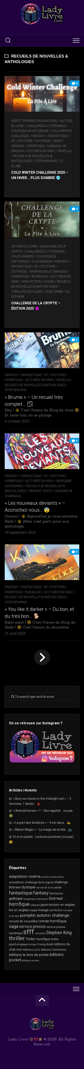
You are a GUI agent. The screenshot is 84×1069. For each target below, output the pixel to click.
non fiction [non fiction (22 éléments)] (56, 910)
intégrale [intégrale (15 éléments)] (35, 905)
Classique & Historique (30, 131)
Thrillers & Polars (26, 291)
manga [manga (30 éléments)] (43, 910)
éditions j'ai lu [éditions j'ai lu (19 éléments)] (31, 949)
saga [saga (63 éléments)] (13, 926)
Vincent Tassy (40, 491)
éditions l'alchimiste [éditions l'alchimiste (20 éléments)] (53, 949)
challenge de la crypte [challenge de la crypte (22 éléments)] (39, 882)
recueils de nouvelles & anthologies (35, 385)
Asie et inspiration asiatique (34, 121)
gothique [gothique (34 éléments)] (16, 898)
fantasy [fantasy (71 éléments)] (41, 893)
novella (64, 151)
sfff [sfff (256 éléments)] (28, 932)
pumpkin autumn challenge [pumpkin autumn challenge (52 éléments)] (44, 915)
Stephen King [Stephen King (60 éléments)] (59, 932)
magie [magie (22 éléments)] (33, 910)
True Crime (54, 291)
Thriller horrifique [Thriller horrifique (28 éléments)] (38, 939)
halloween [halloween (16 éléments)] (42, 899)
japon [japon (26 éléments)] (45, 904)
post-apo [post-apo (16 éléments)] (14, 916)
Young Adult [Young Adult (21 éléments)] (45, 944)
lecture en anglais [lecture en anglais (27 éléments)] (62, 905)
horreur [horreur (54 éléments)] (56, 898)
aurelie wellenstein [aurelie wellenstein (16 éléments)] (52, 876)
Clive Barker (42, 261)
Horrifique (36, 146)
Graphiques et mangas (48, 271)
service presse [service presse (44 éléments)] (32, 926)
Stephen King (46, 161)
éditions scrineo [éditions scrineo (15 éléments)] (30, 960)
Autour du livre (24, 246)
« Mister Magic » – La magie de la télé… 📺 (42, 829)
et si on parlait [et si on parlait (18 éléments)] (53, 887)
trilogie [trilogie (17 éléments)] (32, 944)
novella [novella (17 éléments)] (67, 910)
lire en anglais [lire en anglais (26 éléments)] (19, 910)
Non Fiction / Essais (38, 281)
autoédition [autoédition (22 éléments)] (16, 882)
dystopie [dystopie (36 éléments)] (28, 887)
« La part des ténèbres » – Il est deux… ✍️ (42, 822)
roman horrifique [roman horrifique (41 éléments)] (52, 921)
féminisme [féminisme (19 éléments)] (56, 893)
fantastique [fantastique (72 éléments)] (20, 893)
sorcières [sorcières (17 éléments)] (40, 933)
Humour (53, 146)
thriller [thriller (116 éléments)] (17, 938)
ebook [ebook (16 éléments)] (40, 887)
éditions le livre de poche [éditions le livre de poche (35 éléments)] (29, 955)
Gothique (43, 141)
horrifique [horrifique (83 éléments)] (19, 904)
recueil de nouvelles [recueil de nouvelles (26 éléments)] (23, 921)
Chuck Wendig (22, 256)
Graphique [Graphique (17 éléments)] (29, 898)
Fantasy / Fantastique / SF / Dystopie (35, 375)
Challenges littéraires (46, 126)
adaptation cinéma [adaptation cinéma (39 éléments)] (24, 876)
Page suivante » (42, 657)
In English (40, 276)
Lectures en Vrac (41, 151)
